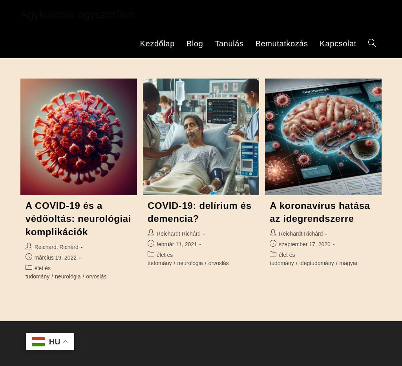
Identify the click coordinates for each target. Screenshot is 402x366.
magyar (349, 263)
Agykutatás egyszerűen (77, 14)
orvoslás (96, 276)
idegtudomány (317, 263)
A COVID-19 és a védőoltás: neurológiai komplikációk (78, 218)
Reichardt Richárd (57, 247)
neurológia (67, 276)
